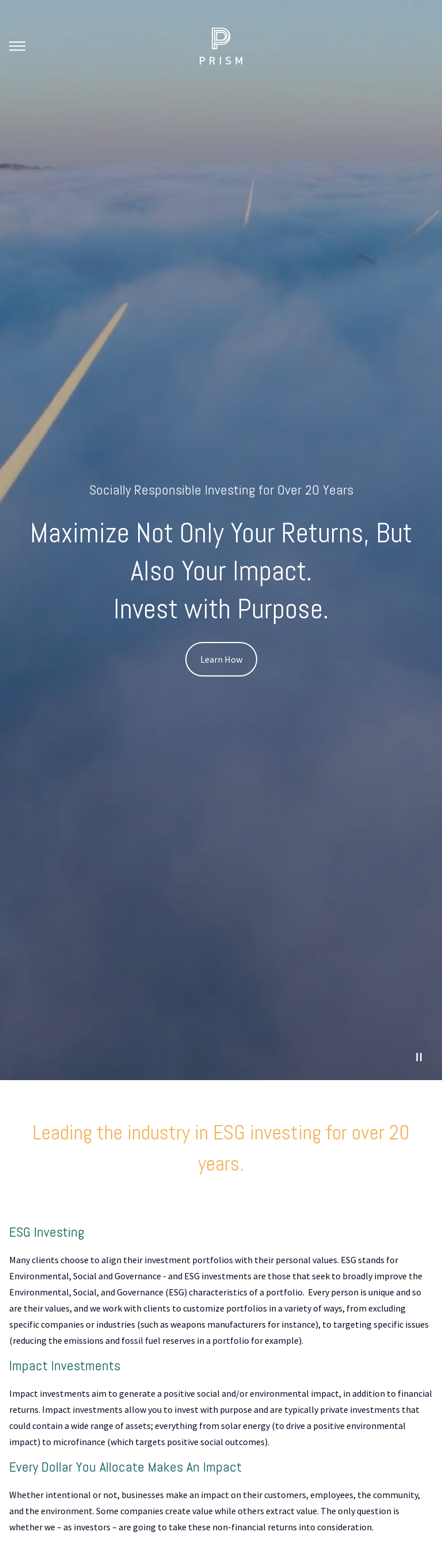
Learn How (221, 659)
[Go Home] (221, 46)
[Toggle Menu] (17, 46)
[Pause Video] (419, 1057)
